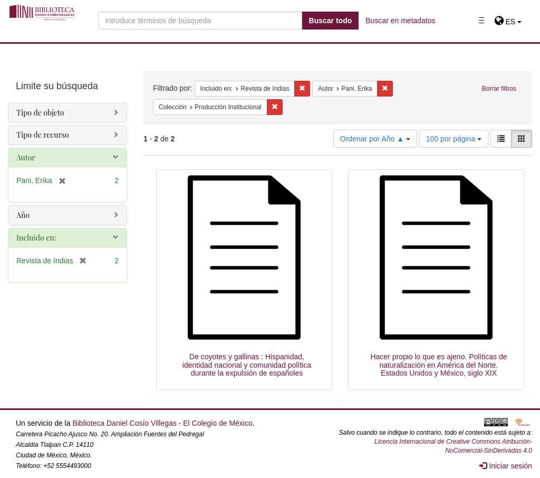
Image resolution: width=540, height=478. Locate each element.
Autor (25, 157)
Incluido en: (36, 238)
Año (23, 215)
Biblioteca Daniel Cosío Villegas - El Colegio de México (162, 423)
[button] (508, 21)
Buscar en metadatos (400, 20)
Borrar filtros (499, 88)
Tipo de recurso (42, 135)
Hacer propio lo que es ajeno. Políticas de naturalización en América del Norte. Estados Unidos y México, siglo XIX (438, 364)
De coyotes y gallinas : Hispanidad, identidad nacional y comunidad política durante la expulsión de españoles (246, 364)
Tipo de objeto (40, 113)
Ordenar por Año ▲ (375, 139)
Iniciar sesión (505, 466)
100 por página (453, 139)
